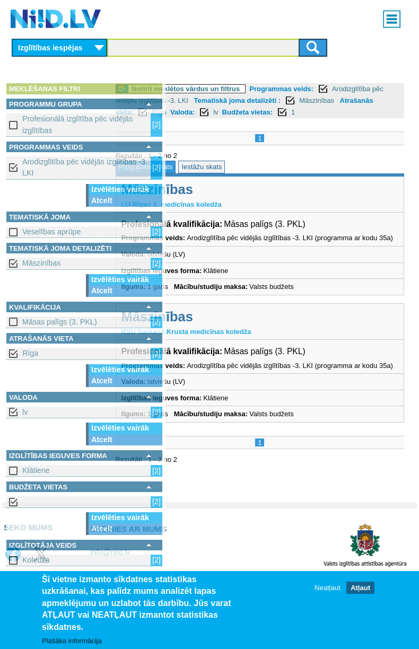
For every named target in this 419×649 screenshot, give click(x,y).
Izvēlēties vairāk (120, 189)
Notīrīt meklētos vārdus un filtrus (244, 89)
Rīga (30, 353)
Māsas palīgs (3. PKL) (59, 322)
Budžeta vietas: (306, 124)
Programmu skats (204, 178)
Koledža (36, 560)
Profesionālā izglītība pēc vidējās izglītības (77, 124)
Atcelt (101, 200)
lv (25, 412)
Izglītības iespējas (50, 47)
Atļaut (360, 588)
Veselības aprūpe (51, 231)
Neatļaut (327, 588)
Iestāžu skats (260, 178)
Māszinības (41, 263)
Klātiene (36, 470)
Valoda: (241, 124)
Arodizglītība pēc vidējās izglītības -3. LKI (84, 167)
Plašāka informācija (72, 641)
